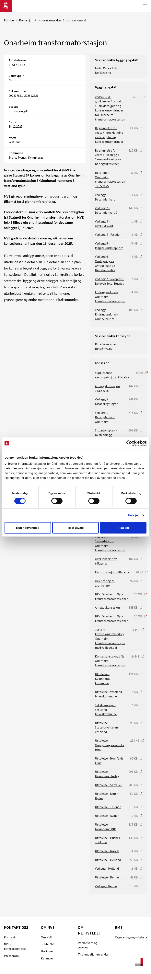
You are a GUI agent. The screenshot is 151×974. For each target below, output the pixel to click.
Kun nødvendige (27, 527)
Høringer (47, 951)
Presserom (11, 956)
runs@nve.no (103, 348)
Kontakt (9, 937)
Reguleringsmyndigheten (132, 937)
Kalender (47, 958)
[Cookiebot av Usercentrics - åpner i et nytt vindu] (129, 443)
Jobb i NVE (48, 944)
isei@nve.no (103, 72)
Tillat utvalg (75, 527)
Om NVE (46, 937)
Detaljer (133, 515)
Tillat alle (123, 527)
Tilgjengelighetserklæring (96, 954)
